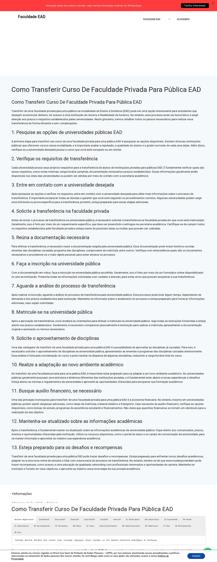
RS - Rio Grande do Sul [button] (42, 516)
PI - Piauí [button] (166, 516)
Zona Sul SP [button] (74, 509)
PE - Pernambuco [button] (61, 516)
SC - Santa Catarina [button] (21, 516)
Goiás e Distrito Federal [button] (108, 516)
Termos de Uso (153, 557)
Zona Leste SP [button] (60, 509)
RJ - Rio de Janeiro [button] (132, 509)
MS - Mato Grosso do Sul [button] (131, 516)
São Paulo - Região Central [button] (23, 509)
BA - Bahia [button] (77, 516)
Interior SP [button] (117, 509)
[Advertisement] (108, 41)
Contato (168, 557)
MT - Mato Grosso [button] (151, 516)
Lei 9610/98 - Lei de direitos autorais (144, 544)
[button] (207, 552)
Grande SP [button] (104, 509)
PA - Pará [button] (17, 522)
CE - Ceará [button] (90, 516)
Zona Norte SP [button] (44, 509)
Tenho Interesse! (195, 5)
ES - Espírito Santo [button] (171, 509)
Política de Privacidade (131, 557)
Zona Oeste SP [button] (89, 509)
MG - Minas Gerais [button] (152, 509)
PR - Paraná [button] (187, 509)
